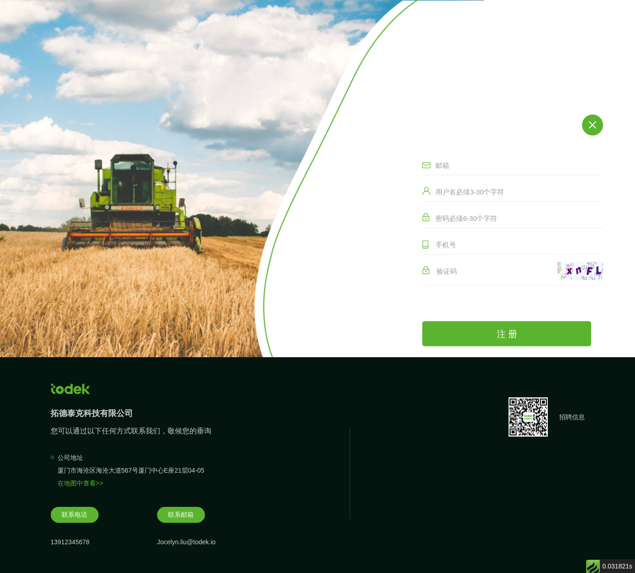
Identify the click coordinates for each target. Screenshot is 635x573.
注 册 (507, 334)
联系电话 (74, 514)
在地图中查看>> (80, 483)
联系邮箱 (181, 514)
